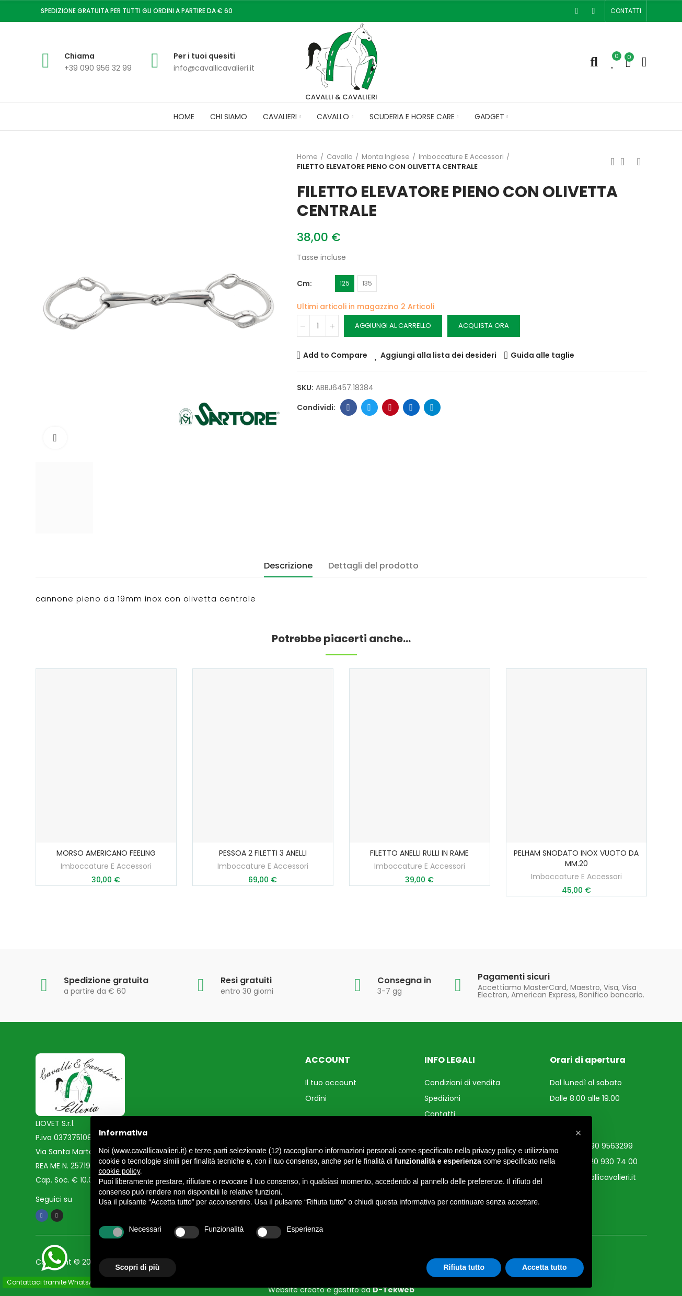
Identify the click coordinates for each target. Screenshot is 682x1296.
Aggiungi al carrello (393, 326)
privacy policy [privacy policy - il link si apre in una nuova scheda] (494, 1150)
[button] (626, 11)
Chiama (79, 56)
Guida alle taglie (542, 355)
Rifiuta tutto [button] (463, 1267)
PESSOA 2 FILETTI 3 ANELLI (263, 853)
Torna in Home (626, 161)
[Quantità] (318, 326)
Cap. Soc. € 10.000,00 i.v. (80, 1180)
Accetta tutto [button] (544, 1267)
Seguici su (54, 1199)
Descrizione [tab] (288, 566)
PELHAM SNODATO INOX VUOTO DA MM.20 (576, 858)
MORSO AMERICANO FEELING (106, 853)
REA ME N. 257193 (65, 1166)
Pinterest (390, 407)
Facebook (348, 407)
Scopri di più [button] (137, 1267)
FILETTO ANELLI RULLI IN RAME (419, 853)
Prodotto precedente (613, 161)
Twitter (369, 407)
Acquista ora (483, 326)
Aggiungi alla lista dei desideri (438, 355)
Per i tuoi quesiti (204, 56)
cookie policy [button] (119, 1171)
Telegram (432, 407)
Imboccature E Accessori (106, 866)
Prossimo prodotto (639, 161)
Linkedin (411, 407)
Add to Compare (335, 355)
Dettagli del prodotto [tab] (373, 566)
